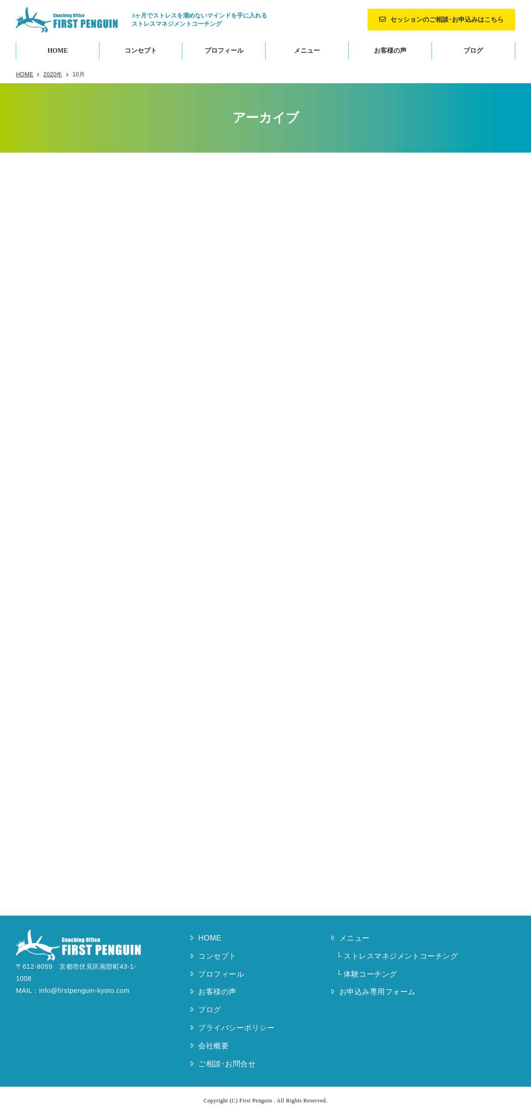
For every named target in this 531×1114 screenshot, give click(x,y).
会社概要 (213, 1046)
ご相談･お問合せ (227, 1064)
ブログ (473, 50)
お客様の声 (390, 50)
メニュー (307, 50)
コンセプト (141, 50)
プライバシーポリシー (236, 1028)
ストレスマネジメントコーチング (401, 956)
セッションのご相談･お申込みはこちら (447, 19)
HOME (57, 50)
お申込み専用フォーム (377, 992)
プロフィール (224, 50)
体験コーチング (370, 974)
